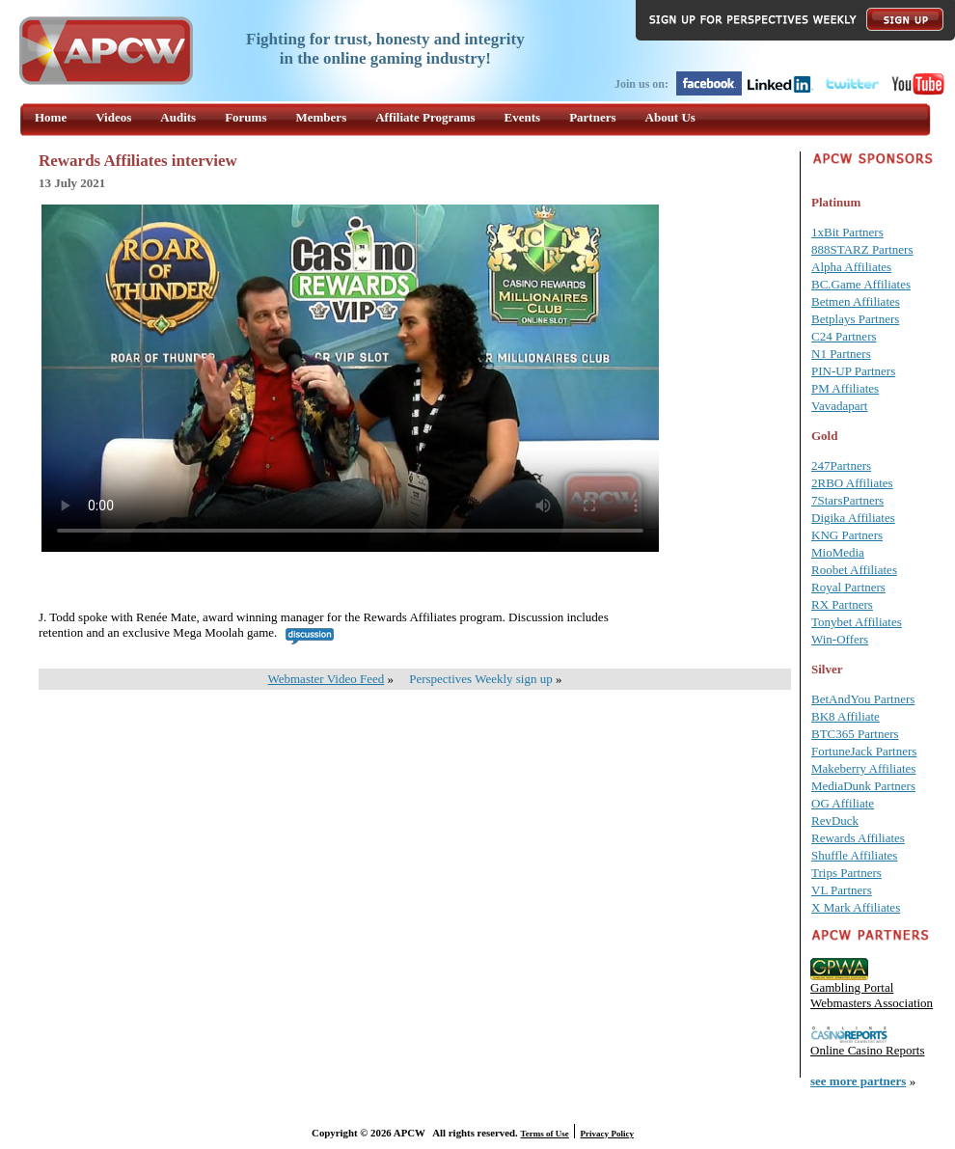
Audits (178, 117)
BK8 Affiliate (845, 716)
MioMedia (837, 552)
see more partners (858, 1081)
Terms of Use (545, 1133)
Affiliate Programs (425, 117)
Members (321, 117)
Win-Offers (839, 639)
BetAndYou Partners (862, 699)
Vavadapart (839, 405)
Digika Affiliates (853, 517)
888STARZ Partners (862, 249)
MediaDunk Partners (863, 786)
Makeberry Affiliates (863, 768)
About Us (670, 117)
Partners (592, 117)
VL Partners (841, 890)
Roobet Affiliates (854, 569)
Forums (245, 117)
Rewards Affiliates (858, 838)
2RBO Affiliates (852, 483)
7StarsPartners (847, 500)
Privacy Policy (607, 1133)
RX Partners (842, 604)
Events (523, 117)
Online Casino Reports (867, 1050)
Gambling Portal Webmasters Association (871, 995)
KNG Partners (847, 535)
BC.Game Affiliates (861, 284)
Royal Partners (848, 587)
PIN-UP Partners (853, 371)
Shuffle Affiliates (854, 855)
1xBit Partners (847, 232)
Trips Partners (846, 872)
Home (51, 117)
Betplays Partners (855, 319)
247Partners (841, 465)
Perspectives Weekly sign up (481, 678)
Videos (113, 117)
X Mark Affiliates (855, 907)
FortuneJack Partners (863, 751)
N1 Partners (841, 353)
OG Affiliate (842, 803)
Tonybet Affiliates (856, 622)
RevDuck (835, 820)
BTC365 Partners (855, 733)
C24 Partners (844, 336)
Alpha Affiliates (851, 267)
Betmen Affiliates (855, 301)
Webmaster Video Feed (326, 678)
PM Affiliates (845, 388)
